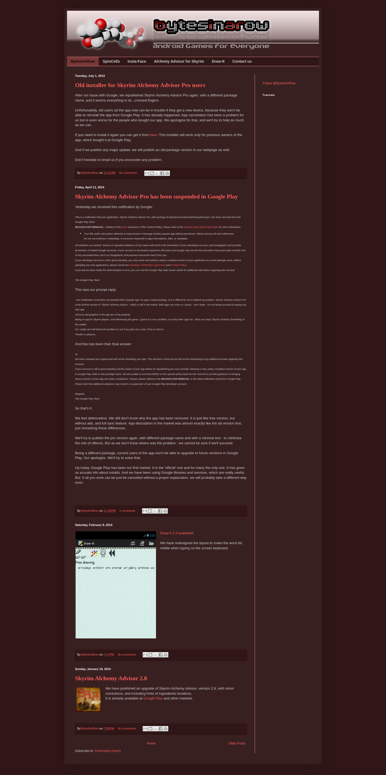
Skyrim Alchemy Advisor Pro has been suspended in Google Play (156, 196)
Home (151, 743)
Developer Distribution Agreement (147, 265)
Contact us (242, 61)
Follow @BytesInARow (279, 83)
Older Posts (236, 743)
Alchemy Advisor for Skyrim (179, 61)
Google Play (153, 698)
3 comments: (128, 510)
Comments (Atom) (108, 751)
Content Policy (178, 265)
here (153, 135)
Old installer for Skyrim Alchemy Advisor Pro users (140, 85)
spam (125, 227)
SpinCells (111, 61)
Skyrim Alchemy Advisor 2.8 (111, 678)
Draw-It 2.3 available (176, 533)
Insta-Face (137, 61)
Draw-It (218, 61)
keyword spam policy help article (201, 227)
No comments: (129, 172)
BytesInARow (83, 61)
